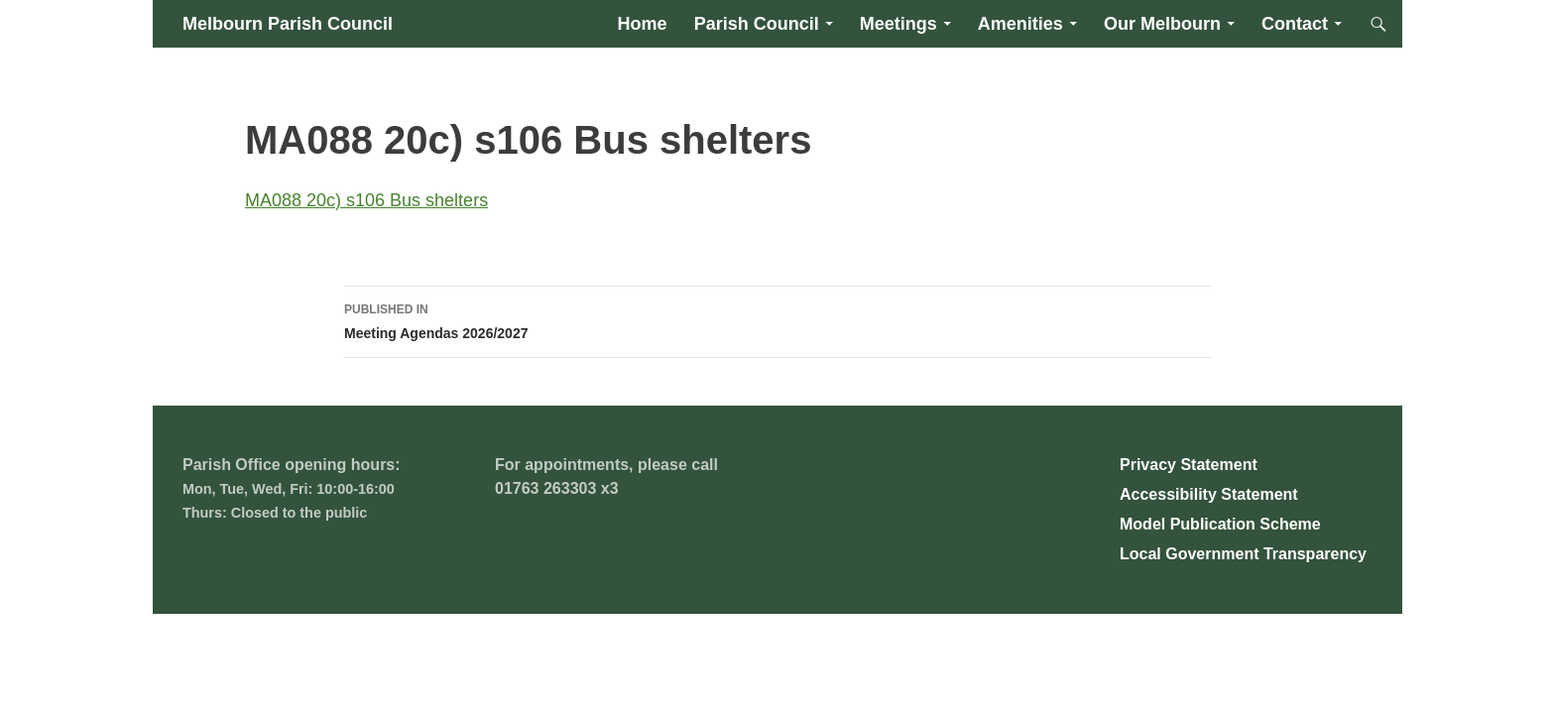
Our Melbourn (1162, 24)
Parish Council (756, 24)
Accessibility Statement (1209, 494)
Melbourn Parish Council (287, 24)
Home (642, 24)
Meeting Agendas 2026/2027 (777, 319)
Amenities (1020, 24)
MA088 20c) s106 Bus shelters (366, 200)
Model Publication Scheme (1220, 524)
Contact (1294, 24)
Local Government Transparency (1243, 553)
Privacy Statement (1188, 464)
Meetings (898, 24)
